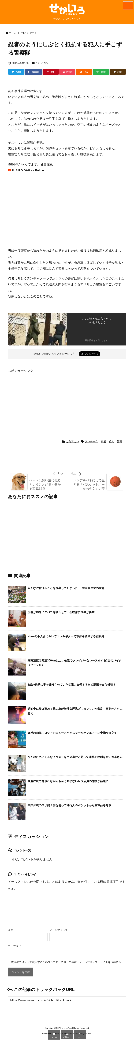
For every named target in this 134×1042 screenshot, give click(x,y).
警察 (119, 441)
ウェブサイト (16, 946)
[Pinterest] (51, 72)
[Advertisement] (37, 398)
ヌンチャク (91, 441)
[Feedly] (101, 72)
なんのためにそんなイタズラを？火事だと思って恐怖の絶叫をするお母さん (75, 757)
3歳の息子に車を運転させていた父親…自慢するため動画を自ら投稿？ (72, 684)
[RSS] (84, 72)
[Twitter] (16, 72)
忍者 (103, 441)
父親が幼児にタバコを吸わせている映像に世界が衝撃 (61, 612)
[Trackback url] (67, 1000)
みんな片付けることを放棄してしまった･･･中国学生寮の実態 (66, 588)
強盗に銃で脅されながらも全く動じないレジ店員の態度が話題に (68, 781)
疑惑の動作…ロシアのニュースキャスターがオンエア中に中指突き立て (72, 732)
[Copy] (118, 72)
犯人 (111, 441)
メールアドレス (58, 930)
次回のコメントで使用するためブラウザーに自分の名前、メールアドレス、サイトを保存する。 (67, 962)
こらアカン (30, 32)
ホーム (13, 32)
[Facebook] (33, 72)
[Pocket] (67, 72)
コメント (13, 888)
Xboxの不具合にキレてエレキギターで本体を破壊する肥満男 (66, 636)
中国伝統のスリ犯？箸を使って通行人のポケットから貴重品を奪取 (69, 805)
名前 (10, 930)
